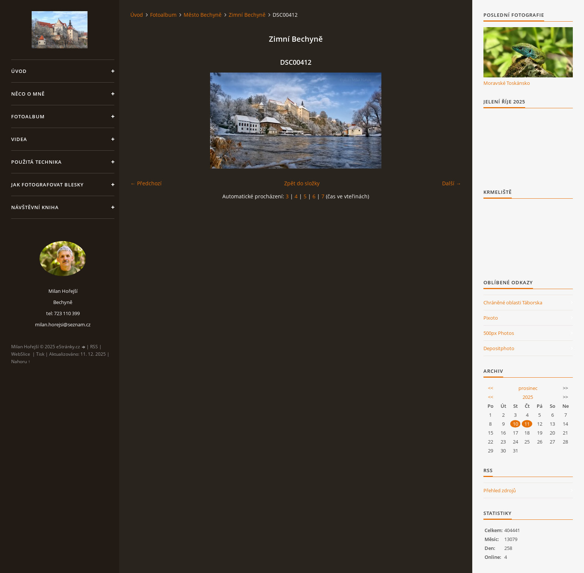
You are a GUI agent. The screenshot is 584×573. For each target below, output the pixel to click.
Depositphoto (498, 348)
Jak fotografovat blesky (47, 184)
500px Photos (498, 333)
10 (515, 423)
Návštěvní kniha (35, 207)
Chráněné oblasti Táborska (512, 302)
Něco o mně (28, 93)
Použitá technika (36, 162)
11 (527, 423)
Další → (451, 183)
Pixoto (490, 317)
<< (490, 388)
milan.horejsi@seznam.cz (63, 324)
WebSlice (20, 354)
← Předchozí (146, 183)
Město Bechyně (203, 14)
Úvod (19, 71)
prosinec (527, 388)
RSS (94, 346)
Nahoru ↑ (20, 361)
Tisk (40, 354)
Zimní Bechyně (247, 14)
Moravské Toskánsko (506, 83)
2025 (528, 397)
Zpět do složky (302, 183)
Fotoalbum (28, 116)
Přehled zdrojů (499, 490)
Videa (19, 139)
